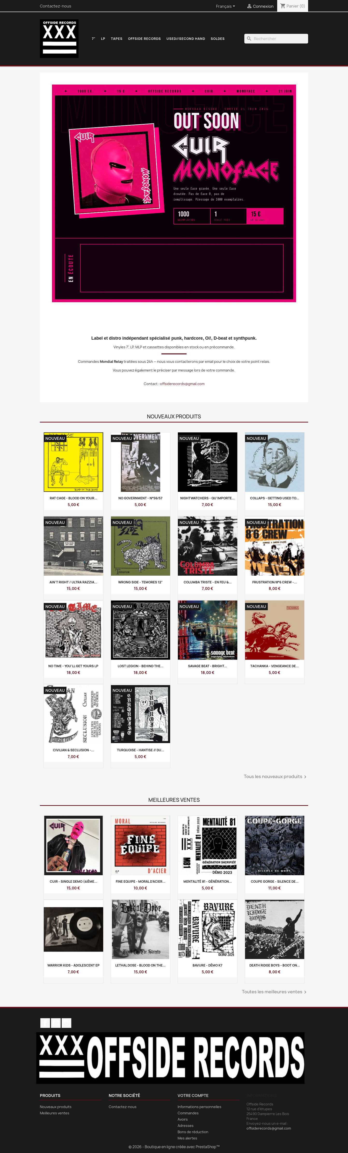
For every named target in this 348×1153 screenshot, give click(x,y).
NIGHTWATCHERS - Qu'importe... (207, 498)
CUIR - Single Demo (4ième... (73, 881)
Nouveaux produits (56, 1106)
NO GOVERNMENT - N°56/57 (140, 498)
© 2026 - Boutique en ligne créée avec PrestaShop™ (174, 1146)
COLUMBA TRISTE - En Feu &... (208, 582)
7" (93, 38)
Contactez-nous (55, 6)
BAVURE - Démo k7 (207, 965)
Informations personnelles (199, 1106)
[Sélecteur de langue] (226, 6)
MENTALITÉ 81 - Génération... (207, 881)
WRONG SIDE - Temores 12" (140, 582)
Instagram (66, 1023)
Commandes (188, 1113)
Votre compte (193, 1095)
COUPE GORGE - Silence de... (274, 881)
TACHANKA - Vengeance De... (274, 666)
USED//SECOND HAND (186, 38)
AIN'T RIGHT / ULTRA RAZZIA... (73, 582)
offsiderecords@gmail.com (182, 383)
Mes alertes (187, 1138)
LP (103, 38)
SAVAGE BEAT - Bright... (207, 666)
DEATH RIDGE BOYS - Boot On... (274, 965)
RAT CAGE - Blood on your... (73, 498)
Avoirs (183, 1119)
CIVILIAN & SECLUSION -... (73, 750)
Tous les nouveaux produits (276, 777)
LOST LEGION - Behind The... (140, 666)
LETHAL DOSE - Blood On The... (140, 965)
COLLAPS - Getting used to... (274, 498)
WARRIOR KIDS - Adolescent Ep (73, 965)
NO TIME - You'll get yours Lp (73, 666)
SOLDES (218, 38)
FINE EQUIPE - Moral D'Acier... (140, 881)
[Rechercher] (276, 38)
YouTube (56, 1023)
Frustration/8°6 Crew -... (274, 582)
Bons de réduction (193, 1132)
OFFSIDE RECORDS (144, 38)
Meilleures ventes (54, 1113)
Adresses (186, 1125)
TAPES (117, 38)
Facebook (45, 1023)
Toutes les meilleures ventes (275, 992)
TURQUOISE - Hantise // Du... (140, 750)
